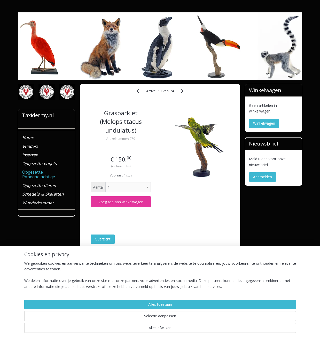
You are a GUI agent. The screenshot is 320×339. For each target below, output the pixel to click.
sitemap (140, 330)
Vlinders (30, 146)
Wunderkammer (38, 202)
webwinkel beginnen (170, 330)
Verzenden (29, 291)
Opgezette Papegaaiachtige (38, 174)
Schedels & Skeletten (43, 194)
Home (28, 137)
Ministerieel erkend (36, 297)
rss (151, 330)
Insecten (30, 154)
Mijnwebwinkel (215, 330)
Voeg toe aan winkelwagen (120, 201)
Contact (26, 285)
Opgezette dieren (39, 185)
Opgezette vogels (39, 163)
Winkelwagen (264, 123)
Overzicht (103, 239)
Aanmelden (262, 176)
